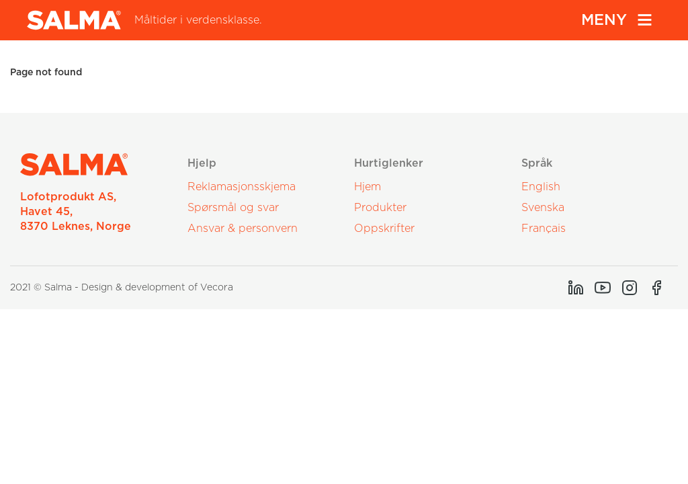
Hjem (367, 187)
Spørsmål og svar (233, 207)
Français (543, 228)
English (540, 187)
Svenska (542, 207)
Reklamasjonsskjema (241, 187)
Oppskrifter (384, 228)
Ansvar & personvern (242, 228)
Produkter (380, 207)
